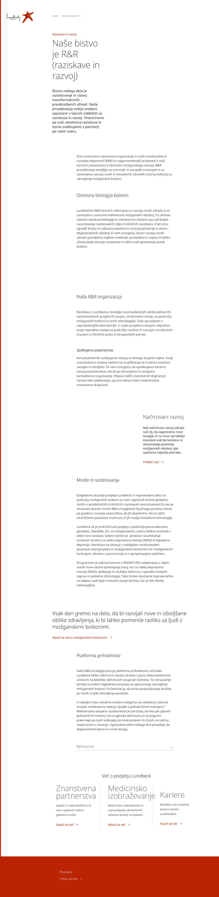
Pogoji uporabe (69, 879)
